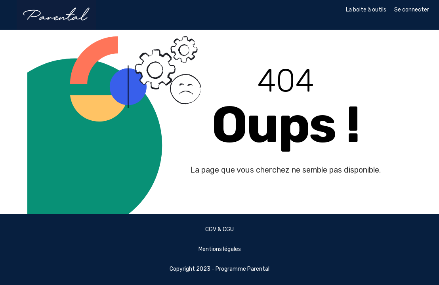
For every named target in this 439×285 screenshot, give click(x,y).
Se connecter (411, 9)
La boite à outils (366, 9)
